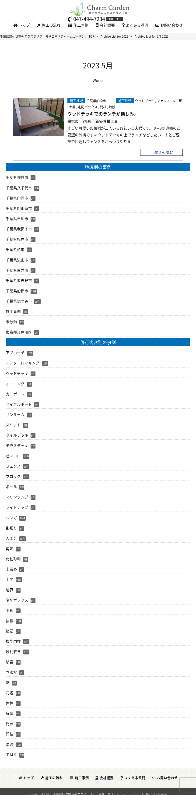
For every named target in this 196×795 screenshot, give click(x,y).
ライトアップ (17, 504)
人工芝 (177, 100)
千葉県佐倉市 (17, 177)
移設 (9, 658)
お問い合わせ (169, 25)
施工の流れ (48, 25)
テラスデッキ (17, 443)
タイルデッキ (17, 433)
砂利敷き (13, 648)
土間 (72, 106)
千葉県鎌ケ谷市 (19, 300)
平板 (9, 607)
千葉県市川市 (17, 218)
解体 (9, 709)
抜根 (9, 617)
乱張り (11, 525)
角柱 (9, 699)
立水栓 (11, 668)
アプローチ (15, 351)
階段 (112, 106)
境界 (9, 586)
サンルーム (15, 412)
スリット (13, 423)
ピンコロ (13, 453)
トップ (21, 25)
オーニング (15, 382)
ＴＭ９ (11, 750)
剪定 (9, 545)
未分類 (11, 320)
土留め (11, 566)
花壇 (9, 689)
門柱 (103, 106)
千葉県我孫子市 (19, 228)
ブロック (13, 474)
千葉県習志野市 (19, 279)
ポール (11, 484)
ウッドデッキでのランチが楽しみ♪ (101, 113)
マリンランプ (17, 494)
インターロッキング (22, 361)
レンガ (11, 515)
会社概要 (105, 25)
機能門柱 (13, 637)
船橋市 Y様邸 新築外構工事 (92, 121)
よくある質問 (135, 25)
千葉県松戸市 (17, 238)
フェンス (163, 100)
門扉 (9, 719)
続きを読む (163, 152)
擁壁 (9, 627)
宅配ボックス (88, 106)
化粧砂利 (13, 555)
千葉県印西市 (17, 198)
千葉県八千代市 (19, 187)
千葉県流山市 (17, 259)
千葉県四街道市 (19, 208)
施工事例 (78, 25)
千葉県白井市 (17, 269)
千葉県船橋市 (96, 100)
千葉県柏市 (15, 249)
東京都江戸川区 (19, 330)
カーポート (15, 392)
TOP (47, 36)
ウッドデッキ (144, 100)
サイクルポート (19, 402)
